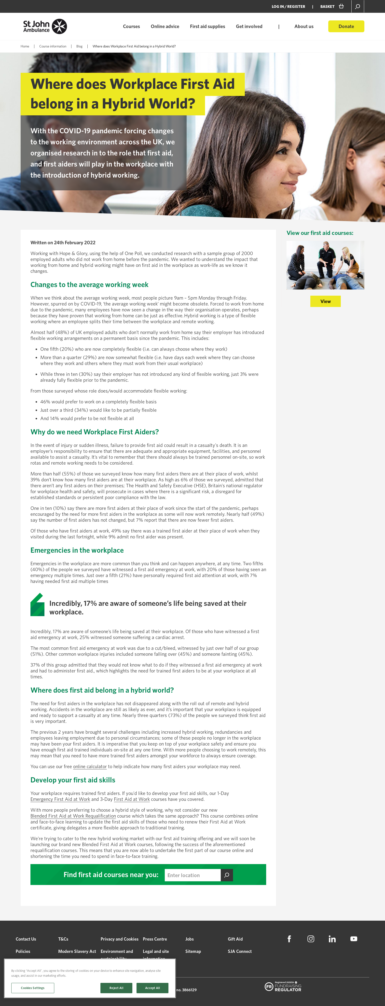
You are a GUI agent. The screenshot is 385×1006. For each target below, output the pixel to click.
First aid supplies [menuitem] (207, 26)
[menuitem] (289, 939)
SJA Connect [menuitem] (240, 951)
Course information (52, 46)
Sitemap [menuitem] (193, 951)
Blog (79, 46)
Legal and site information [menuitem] (156, 955)
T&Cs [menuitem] (63, 939)
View (325, 301)
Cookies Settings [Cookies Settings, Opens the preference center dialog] (32, 988)
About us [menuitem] (304, 26)
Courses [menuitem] (131, 26)
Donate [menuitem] (346, 26)
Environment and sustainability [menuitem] (117, 955)
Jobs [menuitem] (189, 939)
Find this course (227, 875)
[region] (90, 978)
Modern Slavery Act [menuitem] (77, 951)
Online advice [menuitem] (165, 26)
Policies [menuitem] (23, 951)
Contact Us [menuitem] (26, 939)
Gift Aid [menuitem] (235, 939)
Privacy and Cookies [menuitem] (119, 939)
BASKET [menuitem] (327, 6)
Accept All (152, 988)
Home (25, 46)
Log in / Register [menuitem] (288, 6)
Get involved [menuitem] (249, 26)
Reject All (116, 988)
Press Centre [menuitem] (155, 939)
